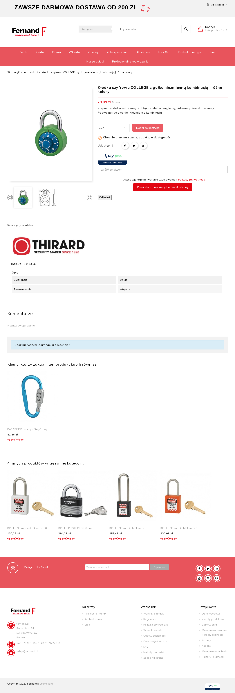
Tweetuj (134, 145)
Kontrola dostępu (190, 52)
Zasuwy (93, 52)
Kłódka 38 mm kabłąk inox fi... (179, 528)
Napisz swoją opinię (21, 325)
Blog (87, 624)
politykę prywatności (192, 179)
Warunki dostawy (153, 613)
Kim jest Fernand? (95, 613)
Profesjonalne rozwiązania (130, 61)
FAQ (146, 646)
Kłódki (40, 52)
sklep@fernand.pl (27, 651)
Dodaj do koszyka (148, 128)
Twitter (208, 568)
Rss (216, 568)
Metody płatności (153, 652)
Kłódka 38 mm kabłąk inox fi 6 (27, 528)
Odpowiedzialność (154, 635)
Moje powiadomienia (214, 651)
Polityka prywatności (156, 624)
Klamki (56, 52)
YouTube (199, 578)
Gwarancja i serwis (155, 641)
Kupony (206, 645)
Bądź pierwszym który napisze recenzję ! (42, 344)
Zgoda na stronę (153, 657)
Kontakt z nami (93, 619)
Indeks (16, 264)
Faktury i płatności (213, 656)
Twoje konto (207, 607)
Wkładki (74, 52)
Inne (213, 52)
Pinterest (143, 145)
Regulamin (149, 619)
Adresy (206, 640)
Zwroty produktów (213, 619)
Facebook (199, 568)
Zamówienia (209, 624)
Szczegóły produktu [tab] (20, 225)
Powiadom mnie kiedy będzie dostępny (163, 187)
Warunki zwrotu (152, 630)
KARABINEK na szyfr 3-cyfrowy (27, 429)
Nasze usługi (95, 61)
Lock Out (164, 52)
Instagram (216, 578)
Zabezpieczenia (117, 52)
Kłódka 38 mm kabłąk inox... (127, 528)
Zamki (23, 52)
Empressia (46, 683)
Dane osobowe (211, 613)
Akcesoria (143, 52)
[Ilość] (125, 128)
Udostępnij (125, 145)
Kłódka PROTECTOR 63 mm (76, 528)
